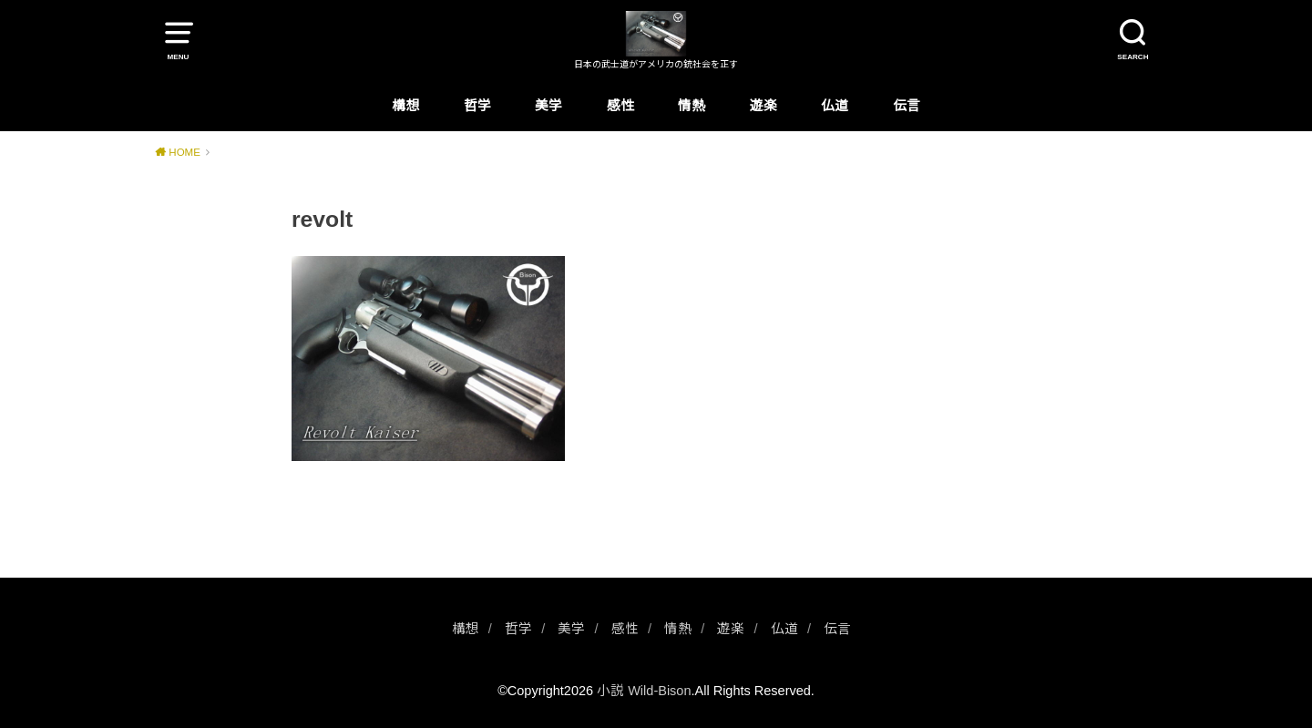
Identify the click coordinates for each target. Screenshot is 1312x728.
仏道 (834, 105)
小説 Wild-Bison (644, 690)
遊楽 (763, 105)
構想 (405, 105)
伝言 (906, 105)
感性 (620, 105)
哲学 (477, 105)
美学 (548, 105)
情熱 (691, 105)
